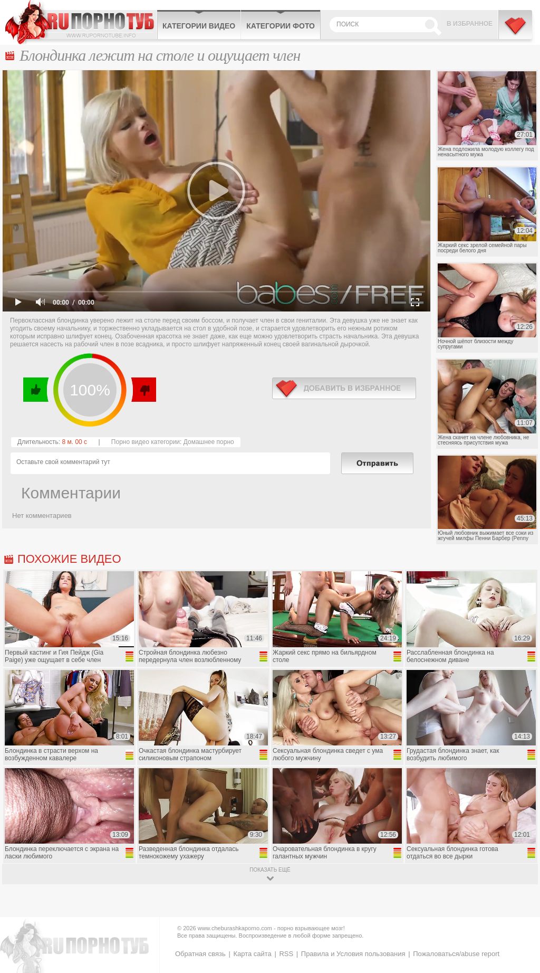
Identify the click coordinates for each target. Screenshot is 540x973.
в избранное (344, 388)
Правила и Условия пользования (353, 954)
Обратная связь (200, 954)
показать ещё (269, 870)
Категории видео (198, 26)
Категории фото (280, 26)
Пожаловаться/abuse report (456, 954)
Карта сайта (252, 954)
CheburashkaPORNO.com (81, 22)
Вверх (520, 914)
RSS (286, 954)
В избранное (470, 23)
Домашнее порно (209, 442)
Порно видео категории (145, 442)
